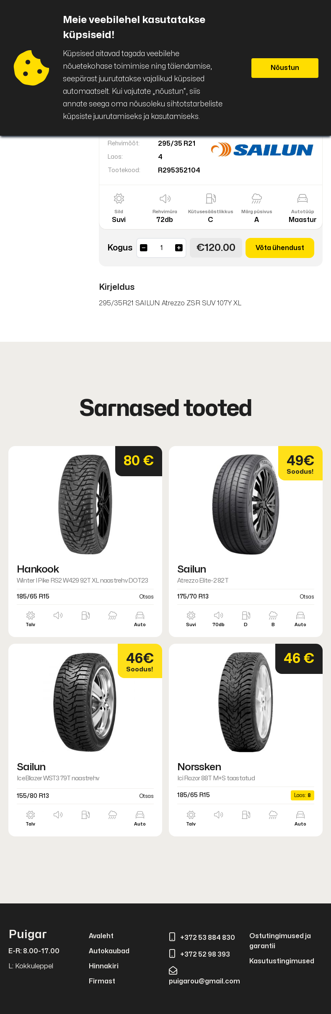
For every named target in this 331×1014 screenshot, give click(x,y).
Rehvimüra (165, 211)
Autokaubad (109, 951)
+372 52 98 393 (199, 954)
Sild (118, 211)
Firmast (102, 981)
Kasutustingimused (281, 961)
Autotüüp (302, 211)
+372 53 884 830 (202, 937)
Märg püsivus (256, 211)
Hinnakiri (104, 966)
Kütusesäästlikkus (210, 211)
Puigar (27, 934)
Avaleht (101, 936)
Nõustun (285, 68)
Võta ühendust (280, 248)
